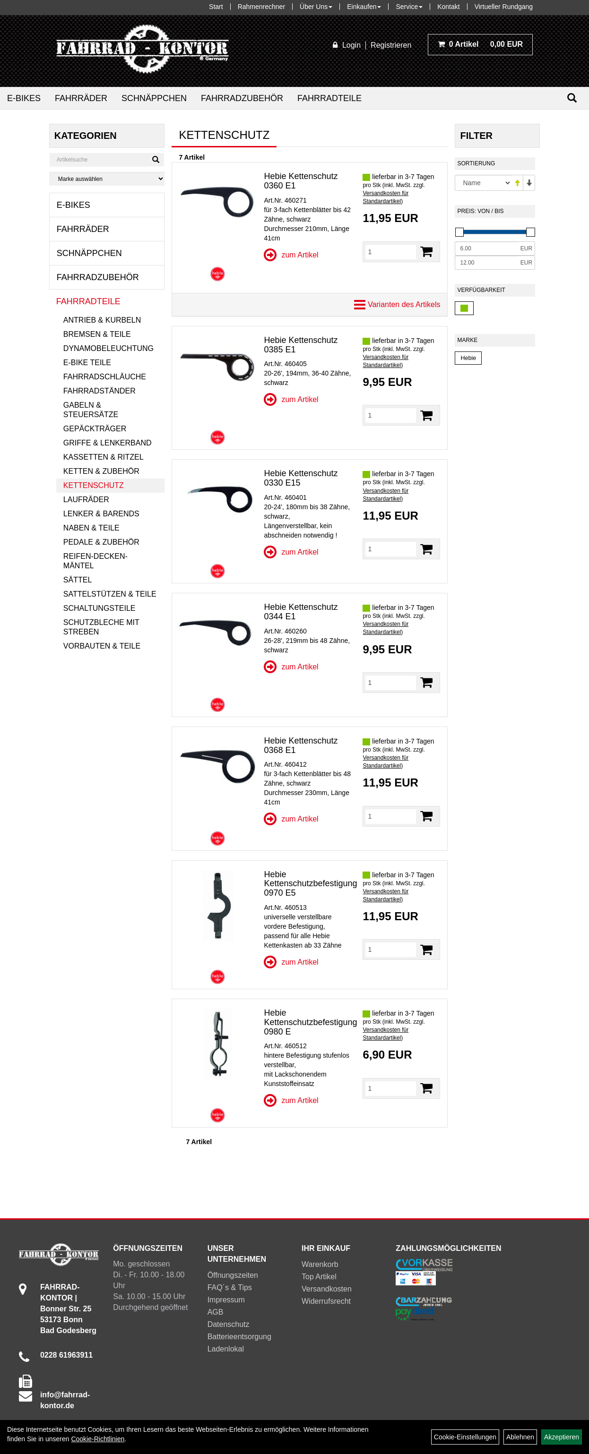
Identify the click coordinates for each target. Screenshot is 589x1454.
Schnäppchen (154, 98)
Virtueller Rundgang (504, 6)
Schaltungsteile (99, 608)
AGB (216, 1312)
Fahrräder (81, 98)
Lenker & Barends (101, 514)
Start (216, 6)
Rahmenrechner (261, 6)
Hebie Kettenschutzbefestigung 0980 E (310, 1022)
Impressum (226, 1300)
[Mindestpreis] (486, 248)
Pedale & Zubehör (101, 542)
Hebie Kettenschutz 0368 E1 (301, 745)
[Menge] (390, 251)
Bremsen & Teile (97, 334)
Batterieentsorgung (239, 1337)
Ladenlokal (226, 1349)
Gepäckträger (94, 429)
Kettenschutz (93, 485)
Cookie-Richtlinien (97, 1439)
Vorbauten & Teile (101, 646)
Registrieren (391, 45)
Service (409, 6)
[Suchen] (572, 98)
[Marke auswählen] (107, 179)
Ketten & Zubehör (101, 471)
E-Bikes (24, 98)
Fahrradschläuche (104, 377)
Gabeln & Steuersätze (90, 410)
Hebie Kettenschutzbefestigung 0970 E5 (310, 884)
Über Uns (316, 6)
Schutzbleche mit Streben (101, 627)
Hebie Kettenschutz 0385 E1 (301, 344)
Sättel (77, 580)
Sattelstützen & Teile (109, 594)
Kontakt (448, 6)
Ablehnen (520, 1437)
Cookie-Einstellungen (465, 1437)
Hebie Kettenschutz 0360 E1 (301, 180)
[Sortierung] (483, 183)
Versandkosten (327, 1289)
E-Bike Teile (87, 363)
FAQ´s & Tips (230, 1287)
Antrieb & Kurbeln (102, 320)
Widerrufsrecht (326, 1301)
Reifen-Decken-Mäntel (95, 561)
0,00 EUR (480, 44)
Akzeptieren (561, 1437)
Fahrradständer (99, 391)
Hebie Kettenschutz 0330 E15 (301, 478)
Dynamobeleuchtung (108, 348)
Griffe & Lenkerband (107, 443)
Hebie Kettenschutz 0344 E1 (301, 611)
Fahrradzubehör (242, 98)
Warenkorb (320, 1264)
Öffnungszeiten (233, 1275)
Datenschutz (229, 1324)
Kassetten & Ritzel (103, 457)
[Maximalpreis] (486, 263)
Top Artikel (319, 1277)
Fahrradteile (329, 98)
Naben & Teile (91, 528)
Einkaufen (364, 6)
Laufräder (86, 500)
